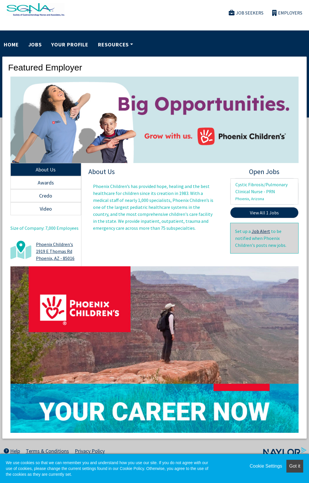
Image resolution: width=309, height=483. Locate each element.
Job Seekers (246, 13)
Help (12, 451)
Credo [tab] (45, 195)
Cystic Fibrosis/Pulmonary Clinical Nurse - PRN (261, 191)
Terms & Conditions (47, 451)
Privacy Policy (90, 451)
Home (11, 44)
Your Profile (69, 44)
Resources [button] (113, 44)
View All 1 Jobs (264, 213)
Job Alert (261, 231)
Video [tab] (46, 208)
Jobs (35, 44)
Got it (294, 466)
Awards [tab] (46, 182)
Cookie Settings (266, 466)
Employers (287, 13)
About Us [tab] (46, 169)
